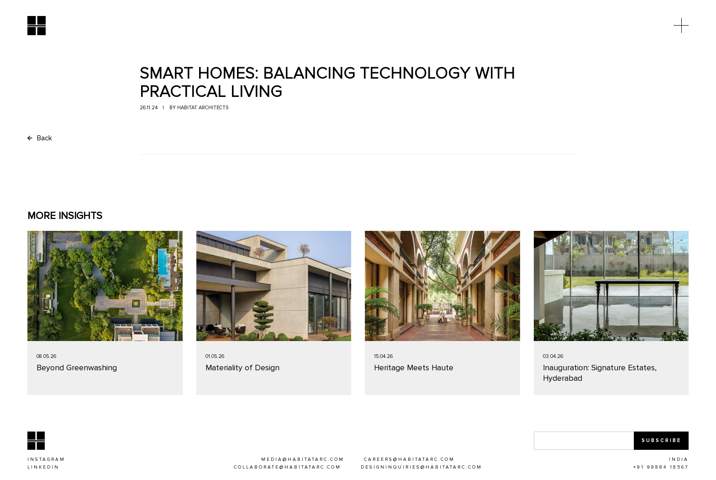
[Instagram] (46, 460)
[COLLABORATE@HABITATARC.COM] (287, 468)
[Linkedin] (43, 468)
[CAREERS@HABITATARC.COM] (409, 460)
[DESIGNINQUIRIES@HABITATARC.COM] (421, 468)
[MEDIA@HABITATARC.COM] (302, 460)
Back (39, 138)
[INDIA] (679, 460)
